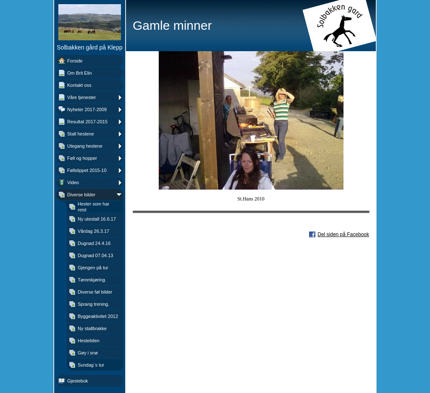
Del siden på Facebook (343, 234)
